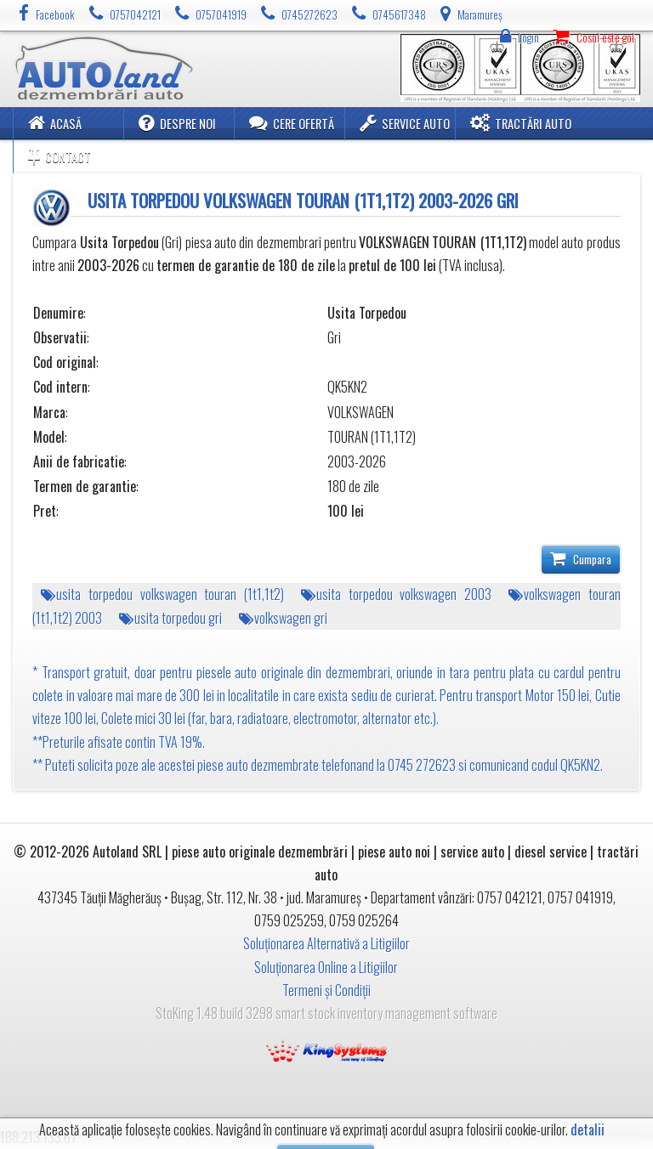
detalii (588, 1130)
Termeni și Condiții (326, 990)
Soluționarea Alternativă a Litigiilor (326, 943)
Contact (59, 156)
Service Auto (405, 123)
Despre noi (177, 123)
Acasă (55, 123)
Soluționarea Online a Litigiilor (326, 967)
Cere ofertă (291, 123)
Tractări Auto (520, 123)
